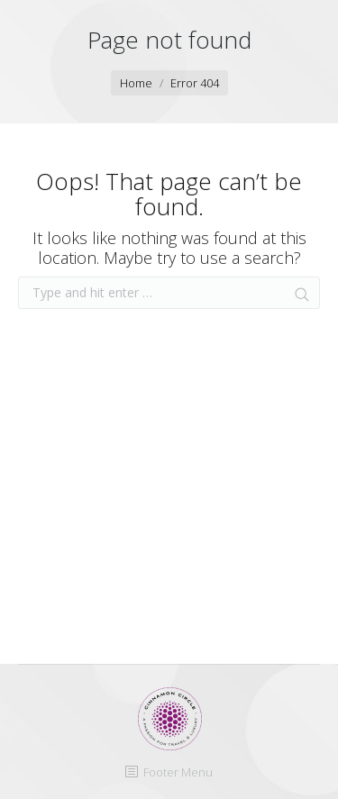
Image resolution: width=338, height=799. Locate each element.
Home (136, 83)
